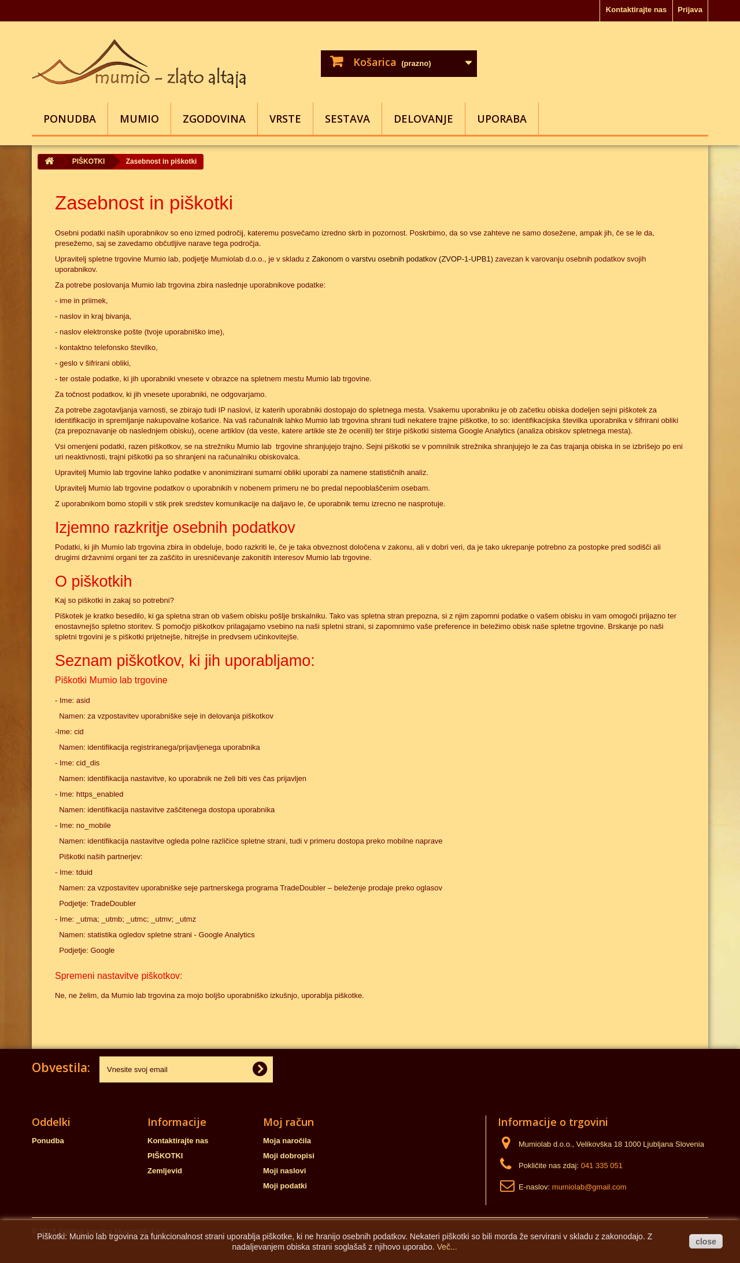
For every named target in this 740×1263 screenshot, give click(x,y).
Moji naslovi (284, 1170)
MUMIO (139, 119)
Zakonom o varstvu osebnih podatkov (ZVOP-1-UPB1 (401, 259)
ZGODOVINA (214, 119)
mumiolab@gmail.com (589, 1187)
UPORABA (502, 119)
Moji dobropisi (288, 1155)
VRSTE (285, 119)
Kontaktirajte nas (636, 9)
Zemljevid (164, 1170)
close (705, 1241)
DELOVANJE (423, 119)
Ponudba (69, 119)
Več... (447, 1246)
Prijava (690, 9)
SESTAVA (347, 119)
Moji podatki (285, 1185)
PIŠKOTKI (165, 1155)
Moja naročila (287, 1140)
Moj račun (288, 1122)
